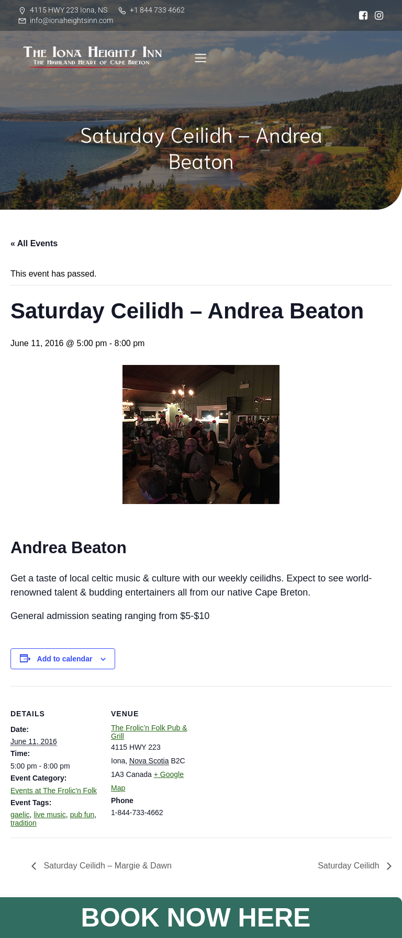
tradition (23, 823)
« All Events (34, 243)
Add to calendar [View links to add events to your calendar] (65, 659)
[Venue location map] (266, 758)
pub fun (82, 814)
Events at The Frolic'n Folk (53, 790)
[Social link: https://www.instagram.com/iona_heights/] (376, 16)
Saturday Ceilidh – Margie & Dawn (106, 865)
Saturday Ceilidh (350, 865)
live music (49, 814)
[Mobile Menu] (200, 57)
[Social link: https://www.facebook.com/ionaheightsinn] (360, 16)
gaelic (20, 814)
